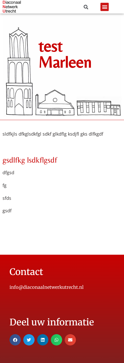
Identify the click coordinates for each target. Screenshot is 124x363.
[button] (104, 7)
